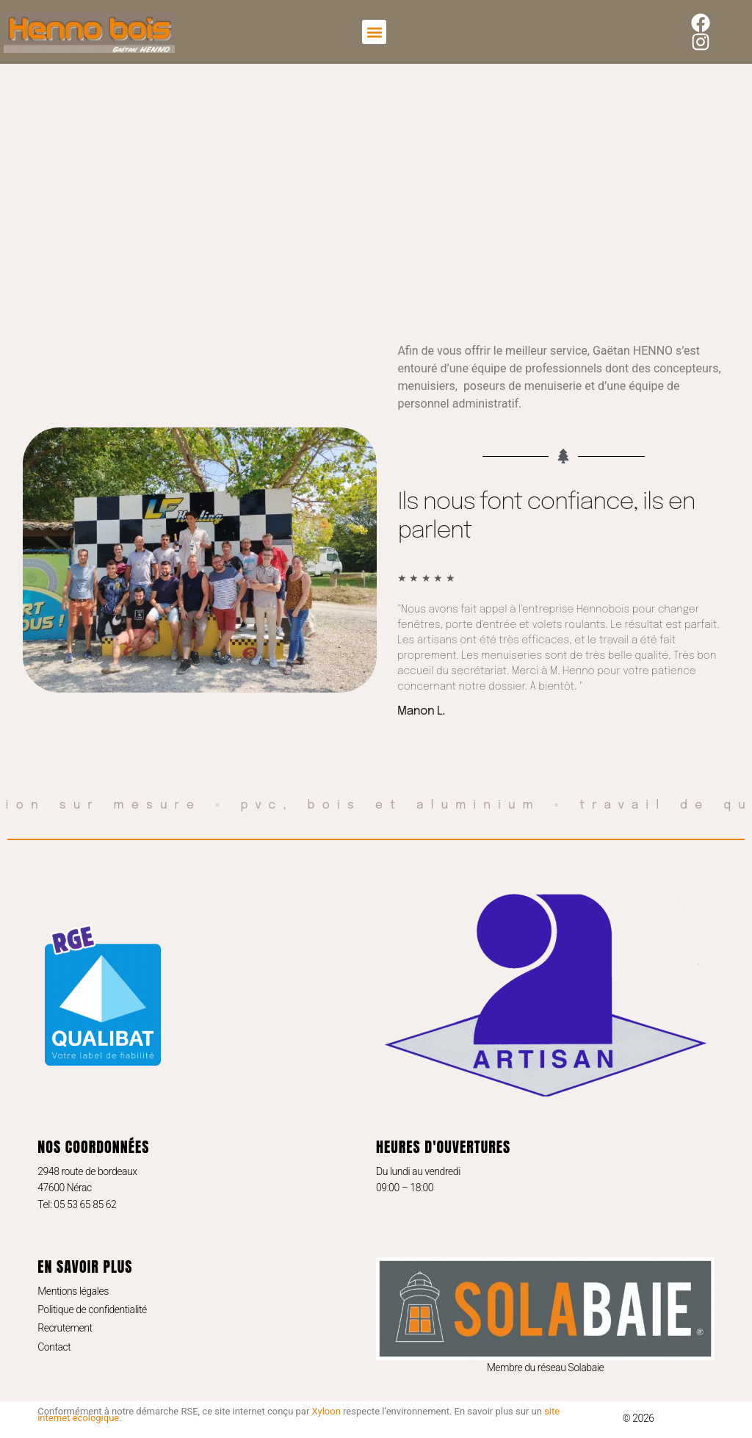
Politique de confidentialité (92, 1309)
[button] (374, 32)
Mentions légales (73, 1291)
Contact (53, 1347)
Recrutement (64, 1328)
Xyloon (326, 1411)
